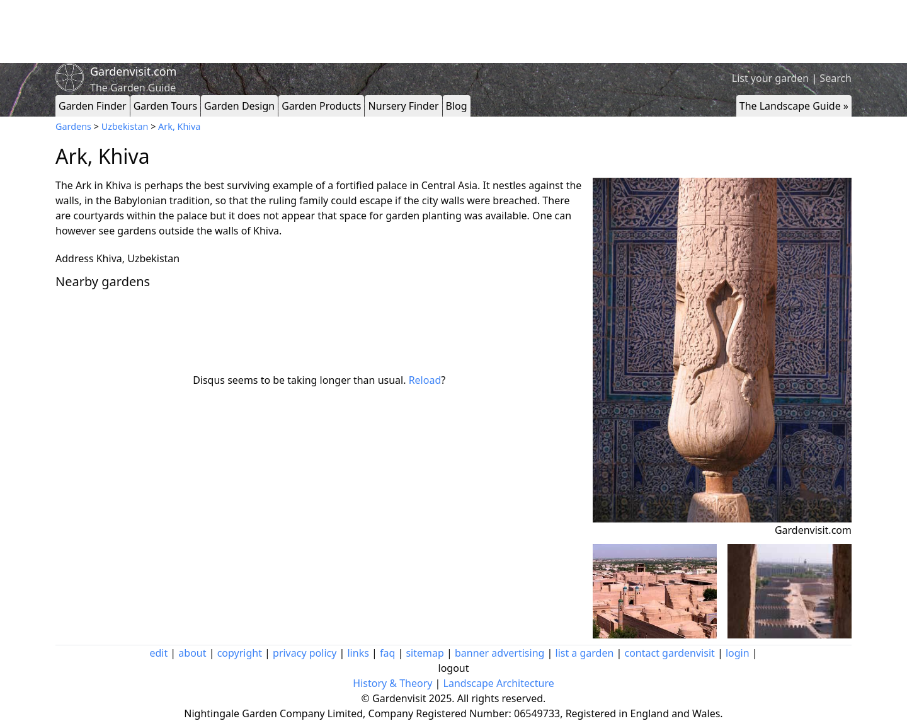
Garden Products (321, 106)
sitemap (424, 653)
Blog (456, 106)
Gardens (73, 126)
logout (453, 668)
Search (835, 78)
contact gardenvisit (670, 653)
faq (387, 653)
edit (158, 653)
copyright (239, 653)
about (192, 653)
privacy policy (304, 653)
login (738, 653)
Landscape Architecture (498, 683)
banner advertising (499, 653)
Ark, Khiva (179, 126)
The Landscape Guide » (793, 106)
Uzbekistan (125, 126)
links (357, 653)
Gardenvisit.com (133, 71)
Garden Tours (165, 106)
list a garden (585, 653)
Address (74, 258)
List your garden (770, 78)
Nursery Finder (403, 106)
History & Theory (392, 683)
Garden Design (239, 106)
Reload (425, 380)
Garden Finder (93, 106)
